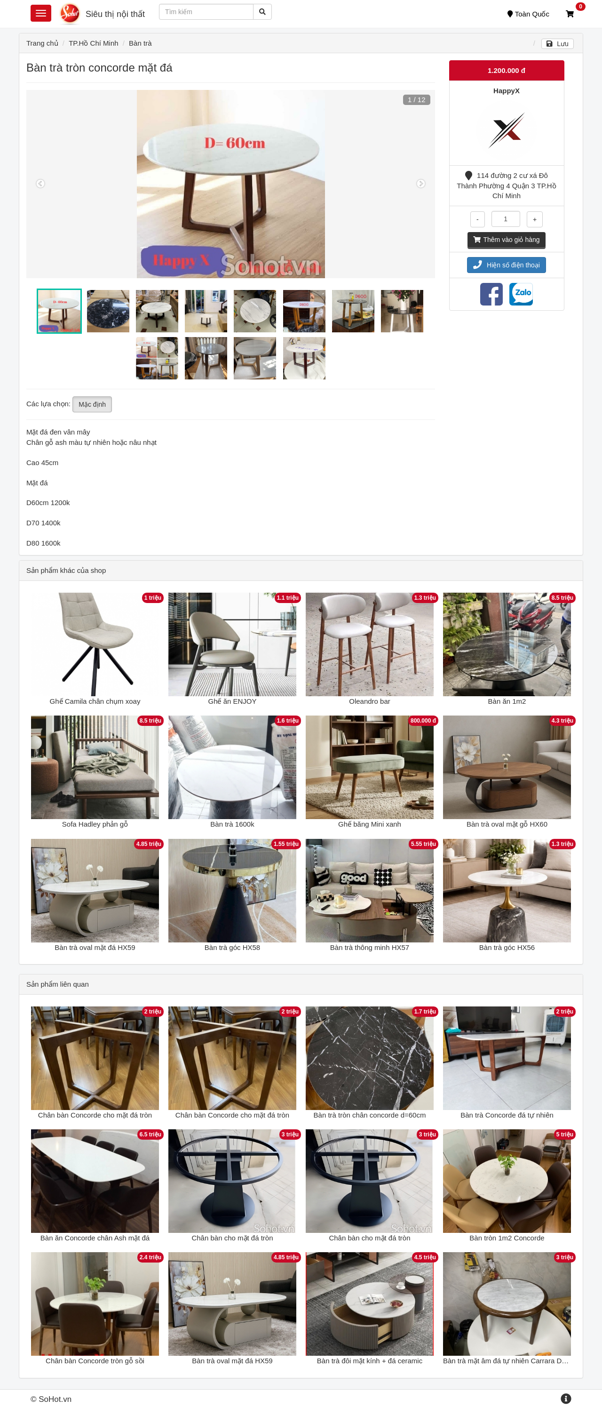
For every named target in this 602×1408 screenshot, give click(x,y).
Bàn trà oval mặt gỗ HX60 (507, 824)
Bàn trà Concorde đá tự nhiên (507, 1115)
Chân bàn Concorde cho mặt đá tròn (95, 1115)
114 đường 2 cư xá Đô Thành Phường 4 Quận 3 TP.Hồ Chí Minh (506, 185)
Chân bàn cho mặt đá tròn (232, 1238)
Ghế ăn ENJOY (232, 701)
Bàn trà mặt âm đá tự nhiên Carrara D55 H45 (514, 1361)
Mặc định (92, 404)
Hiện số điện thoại (506, 265)
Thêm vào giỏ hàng (506, 239)
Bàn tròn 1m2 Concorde (506, 1238)
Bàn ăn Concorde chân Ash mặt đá (95, 1238)
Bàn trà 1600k (232, 824)
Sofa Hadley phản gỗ (95, 824)
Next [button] (421, 184)
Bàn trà (140, 43)
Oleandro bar (369, 701)
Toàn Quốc (528, 14)
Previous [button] (40, 184)
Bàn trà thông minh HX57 (369, 947)
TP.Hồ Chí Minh (93, 43)
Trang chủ (42, 43)
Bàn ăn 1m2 (507, 701)
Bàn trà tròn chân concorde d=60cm (370, 1115)
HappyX (506, 91)
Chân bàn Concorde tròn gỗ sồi (95, 1361)
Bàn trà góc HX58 (232, 947)
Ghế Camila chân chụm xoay (95, 701)
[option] (230, 184)
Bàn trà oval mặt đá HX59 (95, 947)
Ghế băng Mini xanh (369, 824)
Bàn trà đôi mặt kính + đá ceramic (369, 1361)
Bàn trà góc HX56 (507, 947)
